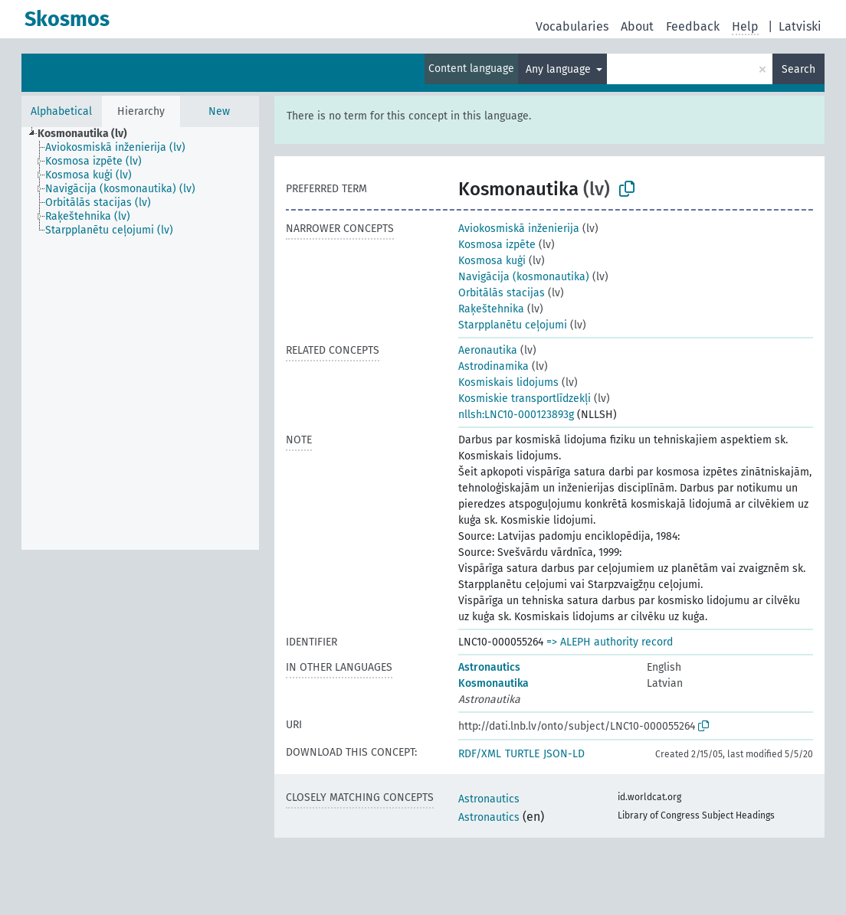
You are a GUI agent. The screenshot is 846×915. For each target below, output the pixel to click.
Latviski (800, 26)
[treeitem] (89, 134)
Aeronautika (487, 350)
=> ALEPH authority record (609, 642)
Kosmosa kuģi (492, 260)
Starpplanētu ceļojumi (512, 325)
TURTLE (522, 753)
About (637, 26)
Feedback (693, 26)
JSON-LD (564, 753)
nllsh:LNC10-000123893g (516, 414)
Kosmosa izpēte (497, 244)
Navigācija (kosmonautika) (523, 276)
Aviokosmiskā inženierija (518, 228)
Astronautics (489, 667)
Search (798, 69)
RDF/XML (479, 753)
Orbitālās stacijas (501, 292)
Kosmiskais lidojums (508, 382)
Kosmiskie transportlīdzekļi (524, 398)
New (219, 111)
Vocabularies (572, 26)
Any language (560, 69)
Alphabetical (61, 111)
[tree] (140, 338)
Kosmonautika (493, 683)
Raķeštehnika (491, 308)
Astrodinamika (493, 366)
